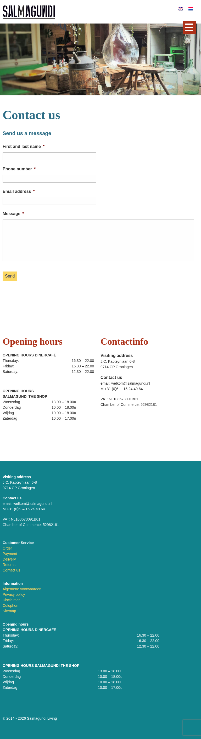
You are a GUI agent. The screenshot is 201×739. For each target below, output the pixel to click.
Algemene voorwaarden (22, 589)
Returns (9, 565)
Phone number (19, 169)
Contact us (11, 570)
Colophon (10, 605)
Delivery (9, 559)
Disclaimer (11, 600)
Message (13, 213)
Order (7, 548)
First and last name (23, 146)
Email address (19, 191)
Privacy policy (14, 594)
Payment (10, 554)
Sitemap (9, 611)
